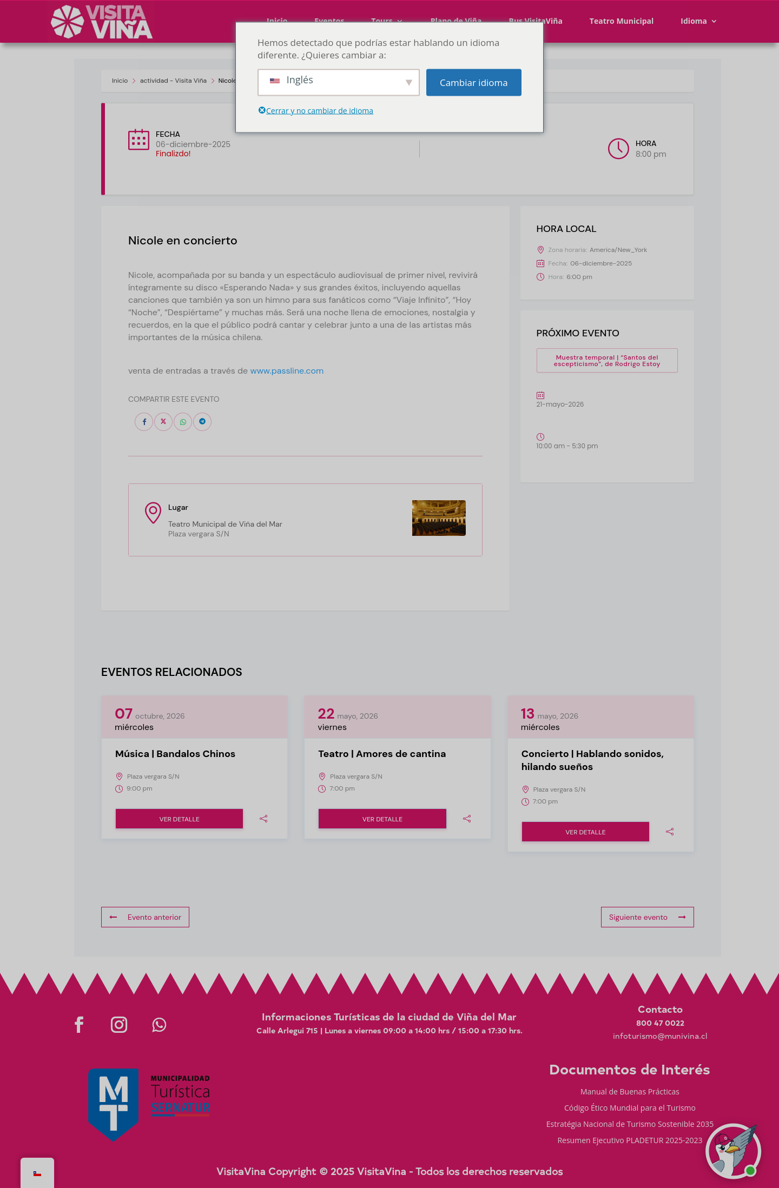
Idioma (694, 21)
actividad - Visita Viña (173, 80)
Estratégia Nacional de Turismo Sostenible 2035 (630, 1124)
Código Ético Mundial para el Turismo (630, 1108)
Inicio (120, 80)
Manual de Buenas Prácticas (629, 1092)
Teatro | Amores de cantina (382, 753)
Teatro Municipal (622, 21)
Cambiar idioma (474, 82)
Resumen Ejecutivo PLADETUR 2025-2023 (629, 1141)
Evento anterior (145, 917)
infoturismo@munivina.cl (660, 1036)
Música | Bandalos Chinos (175, 753)
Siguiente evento (647, 917)
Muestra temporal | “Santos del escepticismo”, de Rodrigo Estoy (607, 360)
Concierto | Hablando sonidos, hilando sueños (592, 760)
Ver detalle (179, 819)
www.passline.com (287, 370)
